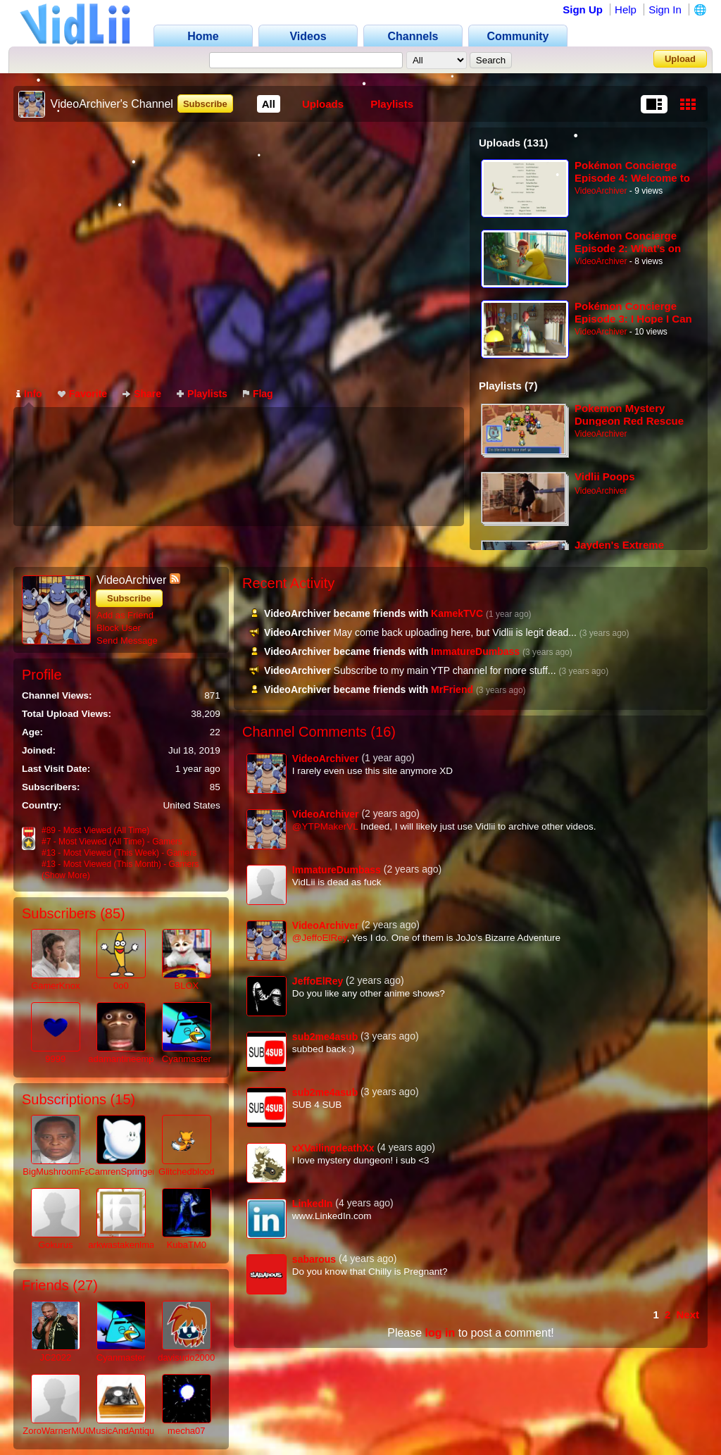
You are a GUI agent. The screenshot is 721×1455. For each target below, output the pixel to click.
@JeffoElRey (319, 937)
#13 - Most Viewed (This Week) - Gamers (119, 853)
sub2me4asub (325, 1036)
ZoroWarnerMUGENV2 (69, 1430)
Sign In (665, 9)
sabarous (314, 1259)
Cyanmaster (186, 1059)
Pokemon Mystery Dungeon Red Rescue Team (629, 414)
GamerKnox (55, 985)
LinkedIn (312, 1203)
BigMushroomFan (59, 1171)
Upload (680, 59)
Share (142, 393)
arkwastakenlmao (123, 1244)
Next (687, 1314)
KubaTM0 (186, 1244)
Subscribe (205, 104)
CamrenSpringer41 (126, 1171)
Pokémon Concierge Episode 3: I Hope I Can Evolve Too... (633, 312)
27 (85, 1285)
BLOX (186, 985)
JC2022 (55, 1357)
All (268, 104)
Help (626, 9)
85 (112, 913)
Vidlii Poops (605, 476)
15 (122, 1099)
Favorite (82, 393)
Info (29, 393)
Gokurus (55, 1244)
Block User (118, 628)
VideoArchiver (601, 191)
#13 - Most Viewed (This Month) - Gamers (120, 864)
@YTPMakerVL (325, 826)
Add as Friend (124, 615)
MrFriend (452, 689)
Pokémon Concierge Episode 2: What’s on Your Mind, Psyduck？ (630, 242)
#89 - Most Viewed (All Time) (95, 830)
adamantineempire (126, 1059)
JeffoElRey (317, 981)
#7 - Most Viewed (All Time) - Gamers (112, 842)
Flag (258, 393)
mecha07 (186, 1430)
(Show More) (66, 875)
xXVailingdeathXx (333, 1148)
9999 (55, 1059)
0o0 (121, 985)
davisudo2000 (186, 1357)
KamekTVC (457, 613)
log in (440, 1333)
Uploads (323, 104)
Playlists (391, 104)
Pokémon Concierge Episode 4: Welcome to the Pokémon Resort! (632, 171)
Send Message (127, 640)
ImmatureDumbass (475, 651)
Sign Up (583, 9)
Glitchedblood (186, 1171)
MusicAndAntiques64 (131, 1430)
